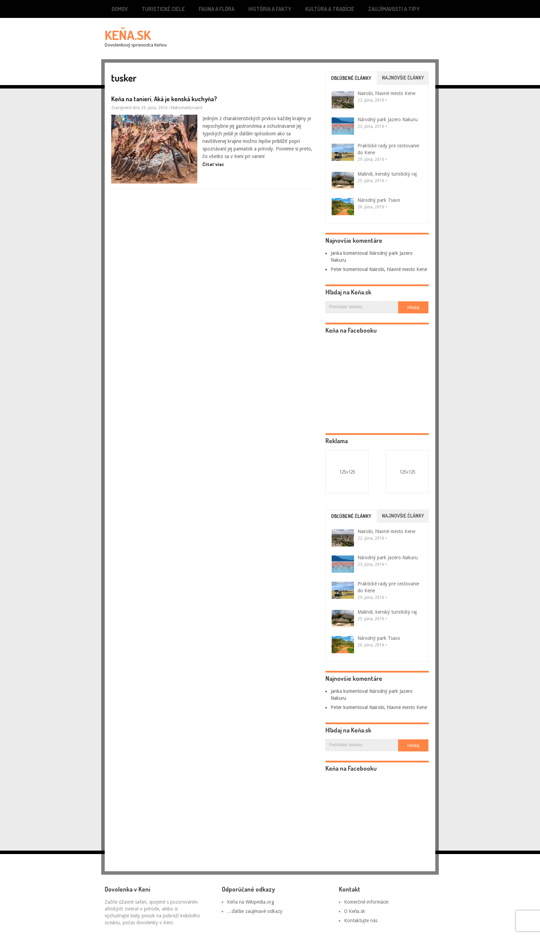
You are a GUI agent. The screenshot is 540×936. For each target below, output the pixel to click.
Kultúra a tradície (329, 9)
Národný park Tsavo (378, 200)
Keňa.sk (128, 35)
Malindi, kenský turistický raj (387, 174)
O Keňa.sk (354, 911)
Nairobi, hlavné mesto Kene (386, 93)
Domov (120, 9)
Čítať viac (213, 164)
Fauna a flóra (217, 9)
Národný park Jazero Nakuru (387, 119)
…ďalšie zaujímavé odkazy (255, 911)
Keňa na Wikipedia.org (250, 902)
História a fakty (269, 9)
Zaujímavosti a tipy (394, 9)
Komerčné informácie (366, 902)
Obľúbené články (351, 78)
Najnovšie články (403, 78)
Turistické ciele (163, 9)
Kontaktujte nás (360, 920)
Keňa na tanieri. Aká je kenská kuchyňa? (164, 99)
